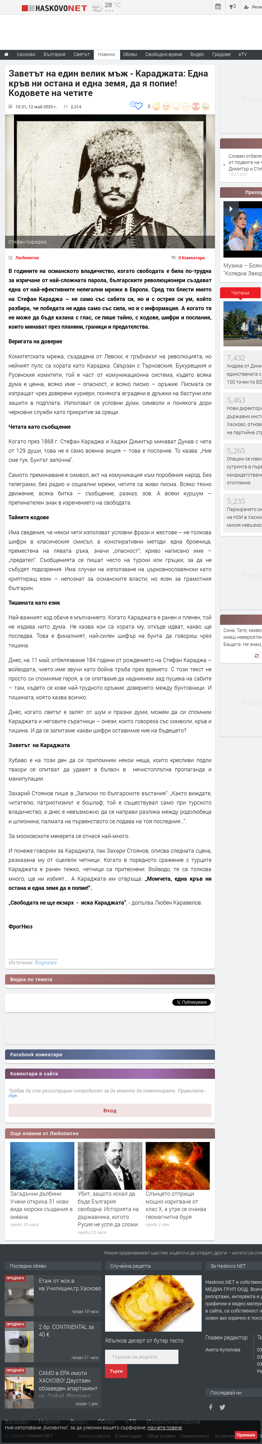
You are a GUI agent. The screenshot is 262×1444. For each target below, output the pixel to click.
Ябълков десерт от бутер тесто (144, 1340)
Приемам (246, 1435)
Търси (116, 1371)
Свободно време (163, 54)
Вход (110, 1110)
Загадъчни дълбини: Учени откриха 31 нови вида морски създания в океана (41, 1205)
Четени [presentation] (240, 292)
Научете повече (164, 1427)
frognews (45, 962)
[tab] (240, 295)
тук (13, 1095)
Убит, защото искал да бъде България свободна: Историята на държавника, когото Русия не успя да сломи (108, 1209)
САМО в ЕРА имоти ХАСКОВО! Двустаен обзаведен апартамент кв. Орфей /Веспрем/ (68, 1384)
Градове (221, 54)
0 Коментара (191, 258)
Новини (106, 54)
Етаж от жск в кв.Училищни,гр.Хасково (70, 1284)
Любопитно (27, 258)
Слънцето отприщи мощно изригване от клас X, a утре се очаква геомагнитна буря (176, 1205)
